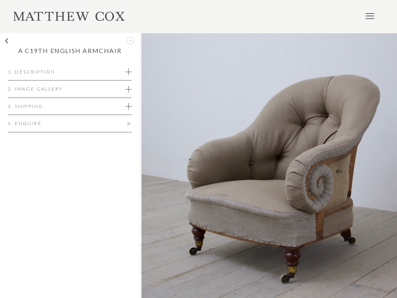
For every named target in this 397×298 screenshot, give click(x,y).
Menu (369, 16)
